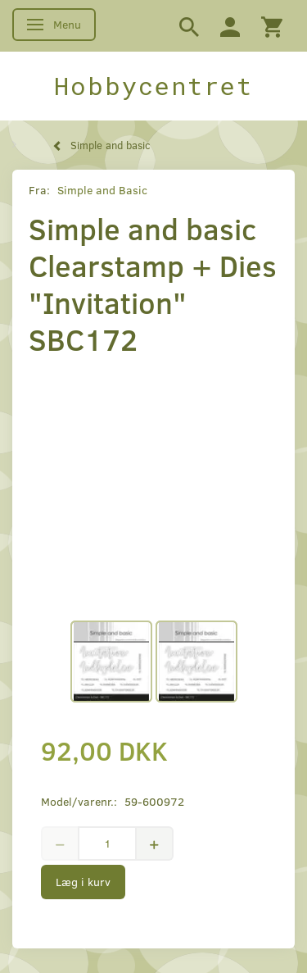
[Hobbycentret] (153, 86)
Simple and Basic (102, 190)
